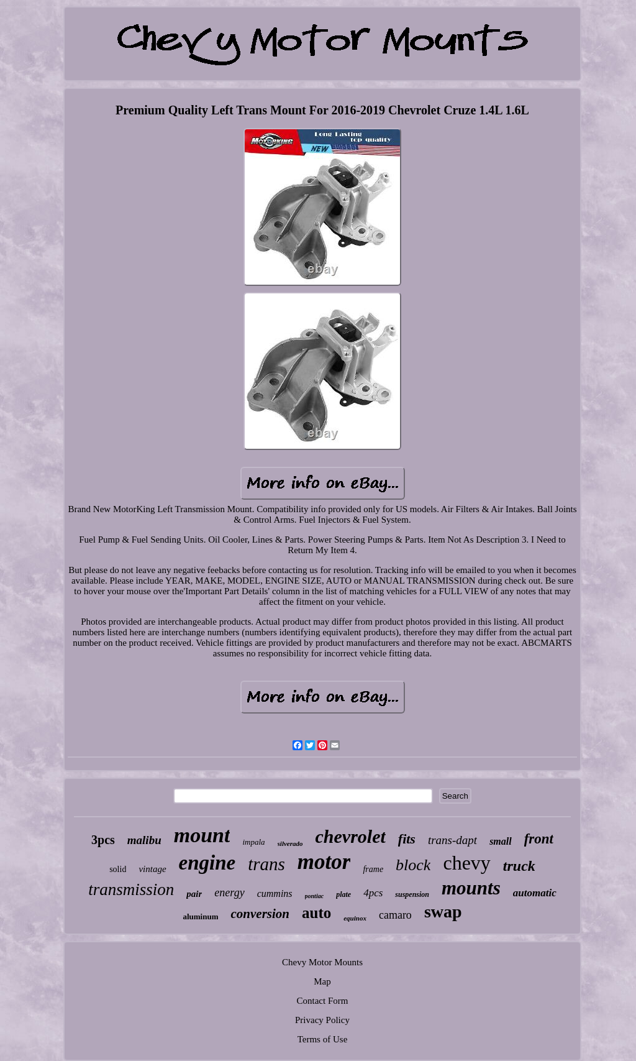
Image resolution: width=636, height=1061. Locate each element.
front (538, 839)
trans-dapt (452, 840)
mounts (471, 888)
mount (202, 835)
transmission (131, 889)
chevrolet (351, 836)
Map (322, 981)
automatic (534, 893)
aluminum (200, 916)
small (500, 841)
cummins (275, 893)
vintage (152, 869)
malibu (144, 840)
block (413, 865)
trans (266, 864)
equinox (354, 918)
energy (229, 892)
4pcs (373, 893)
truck (519, 866)
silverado (290, 843)
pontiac (314, 896)
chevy (466, 863)
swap (443, 911)
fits (407, 839)
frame (373, 869)
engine (207, 863)
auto (316, 912)
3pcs (103, 840)
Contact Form (322, 1001)
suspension (412, 894)
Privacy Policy (322, 1020)
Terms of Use (323, 1039)
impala (253, 842)
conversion (259, 913)
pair (194, 894)
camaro (395, 915)
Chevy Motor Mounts (322, 962)
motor (324, 862)
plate (343, 894)
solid (117, 869)
